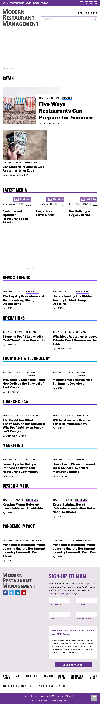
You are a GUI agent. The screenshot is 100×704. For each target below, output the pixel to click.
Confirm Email (83, 618)
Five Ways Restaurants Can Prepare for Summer (66, 111)
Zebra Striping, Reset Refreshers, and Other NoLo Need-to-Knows (74, 508)
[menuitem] (5, 3)
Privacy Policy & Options (60, 593)
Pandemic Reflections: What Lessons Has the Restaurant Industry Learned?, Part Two (74, 548)
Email (52, 618)
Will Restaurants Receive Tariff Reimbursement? (72, 422)
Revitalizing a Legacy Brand (79, 213)
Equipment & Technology (31, 374)
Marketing (30, 459)
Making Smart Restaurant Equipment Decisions (72, 381)
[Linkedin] (91, 3)
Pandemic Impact (33, 540)
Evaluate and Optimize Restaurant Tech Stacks (15, 216)
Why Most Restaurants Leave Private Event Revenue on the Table (75, 340)
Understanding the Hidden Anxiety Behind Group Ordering (73, 300)
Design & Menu (32, 500)
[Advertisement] (50, 49)
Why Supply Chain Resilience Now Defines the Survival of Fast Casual (24, 383)
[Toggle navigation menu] (94, 698)
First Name (54, 604)
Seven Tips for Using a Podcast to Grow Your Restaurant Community (20, 468)
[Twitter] (86, 3)
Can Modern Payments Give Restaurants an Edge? (23, 168)
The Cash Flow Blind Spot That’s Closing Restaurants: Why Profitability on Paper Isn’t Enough (24, 425)
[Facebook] (81, 3)
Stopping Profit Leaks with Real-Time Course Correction (24, 338)
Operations (67, 97)
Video (28, 205)
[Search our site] (67, 18)
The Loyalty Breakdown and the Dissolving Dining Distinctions (23, 300)
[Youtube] (95, 3)
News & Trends (32, 291)
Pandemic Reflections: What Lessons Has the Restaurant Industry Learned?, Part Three (24, 550)
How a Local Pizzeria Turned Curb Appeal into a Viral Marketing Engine (74, 468)
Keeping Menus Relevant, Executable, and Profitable (23, 506)
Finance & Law (31, 162)
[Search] (95, 18)
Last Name (81, 604)
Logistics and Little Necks (46, 213)
